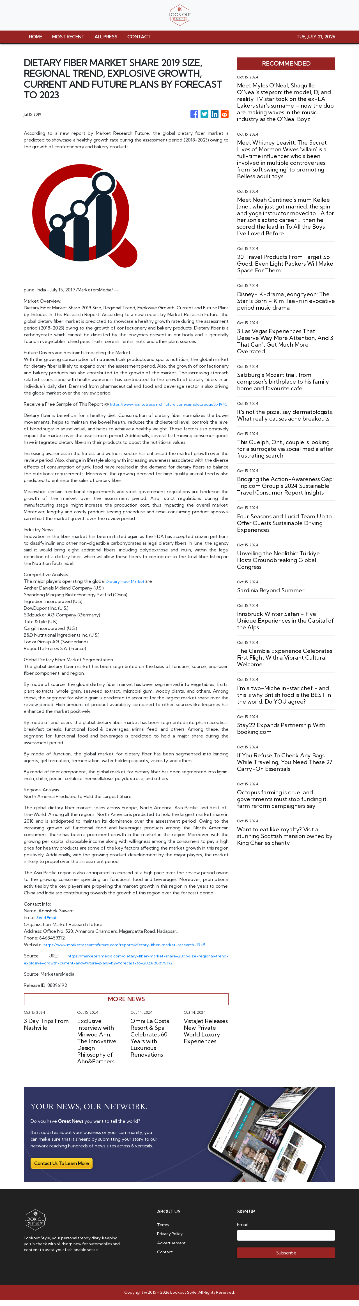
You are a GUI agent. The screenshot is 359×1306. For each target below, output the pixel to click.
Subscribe (286, 1259)
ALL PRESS (106, 37)
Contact (165, 1257)
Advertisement (173, 1248)
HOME (35, 37)
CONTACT (139, 37)
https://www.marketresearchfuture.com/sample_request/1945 (89, 411)
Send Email (47, 924)
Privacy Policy (171, 1239)
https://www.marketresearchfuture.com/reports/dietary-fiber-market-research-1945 (132, 951)
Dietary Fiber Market (128, 588)
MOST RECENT (68, 37)
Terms (164, 1230)
